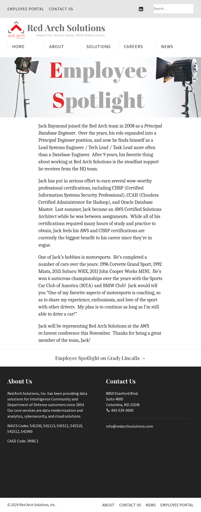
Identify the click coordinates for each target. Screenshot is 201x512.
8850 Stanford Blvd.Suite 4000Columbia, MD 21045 (123, 399)
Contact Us (61, 8)
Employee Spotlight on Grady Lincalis (100, 357)
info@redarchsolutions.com (129, 425)
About (56, 47)
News (167, 47)
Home (18, 47)
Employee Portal (25, 8)
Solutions (98, 47)
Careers (133, 47)
